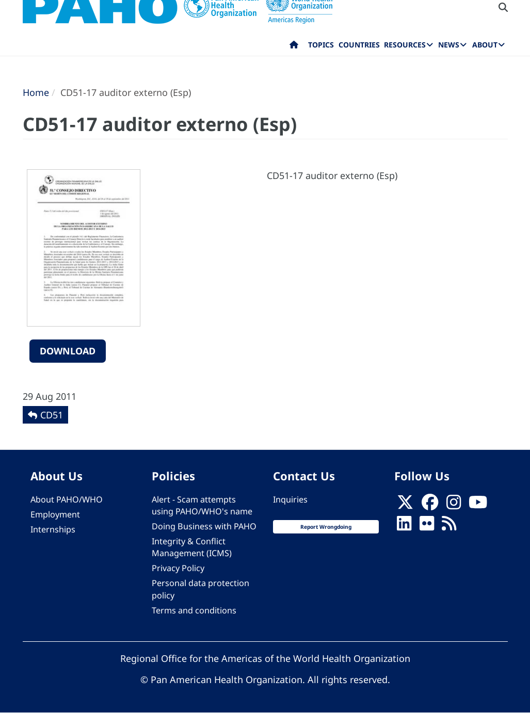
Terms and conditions (194, 610)
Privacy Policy (178, 568)
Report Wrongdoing (325, 526)
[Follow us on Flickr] (427, 526)
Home (36, 92)
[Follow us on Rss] (449, 526)
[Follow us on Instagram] (453, 505)
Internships (52, 529)
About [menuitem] (484, 45)
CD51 (51, 415)
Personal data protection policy (200, 589)
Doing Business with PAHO (204, 526)
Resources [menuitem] (405, 45)
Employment (55, 514)
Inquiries (290, 499)
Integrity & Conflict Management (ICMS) (192, 547)
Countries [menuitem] (359, 45)
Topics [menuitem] (321, 45)
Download (67, 351)
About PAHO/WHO (66, 499)
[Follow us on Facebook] (430, 505)
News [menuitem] (448, 45)
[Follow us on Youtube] (478, 505)
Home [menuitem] (294, 47)
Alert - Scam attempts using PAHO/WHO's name (202, 505)
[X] (405, 505)
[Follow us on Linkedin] (404, 526)
